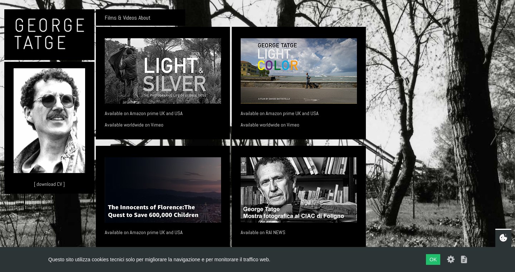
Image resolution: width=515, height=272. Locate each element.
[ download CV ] (49, 184)
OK (433, 259)
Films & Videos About (128, 17)
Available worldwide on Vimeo (134, 125)
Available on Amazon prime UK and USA (144, 113)
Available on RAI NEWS (263, 232)
